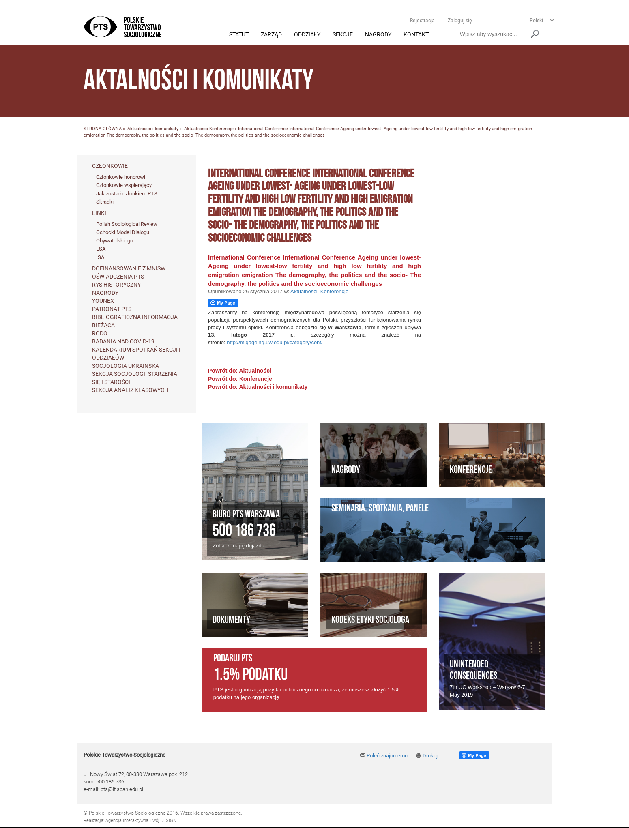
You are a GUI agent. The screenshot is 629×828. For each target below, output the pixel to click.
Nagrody (378, 35)
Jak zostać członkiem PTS (126, 194)
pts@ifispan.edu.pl (122, 789)
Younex (103, 301)
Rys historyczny (116, 284)
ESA (100, 249)
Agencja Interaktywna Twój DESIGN (140, 820)
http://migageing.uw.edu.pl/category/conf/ (274, 342)
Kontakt (416, 35)
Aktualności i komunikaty (152, 129)
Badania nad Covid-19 (123, 341)
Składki (105, 202)
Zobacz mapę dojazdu (238, 546)
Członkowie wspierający (124, 185)
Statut (239, 35)
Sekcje (343, 35)
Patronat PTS (111, 309)
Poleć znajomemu (384, 756)
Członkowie (110, 166)
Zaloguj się (460, 20)
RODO (99, 333)
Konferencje (221, 129)
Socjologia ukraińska (125, 366)
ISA (100, 258)
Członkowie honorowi (120, 177)
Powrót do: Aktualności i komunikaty (257, 387)
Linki (99, 213)
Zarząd (271, 35)
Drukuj (427, 756)
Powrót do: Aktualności (239, 371)
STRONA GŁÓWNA (103, 129)
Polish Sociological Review (126, 224)
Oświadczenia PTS (118, 276)
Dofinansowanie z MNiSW (128, 268)
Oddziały (307, 35)
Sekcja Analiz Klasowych (130, 390)
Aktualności (196, 129)
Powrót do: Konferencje (240, 379)
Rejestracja (422, 20)
